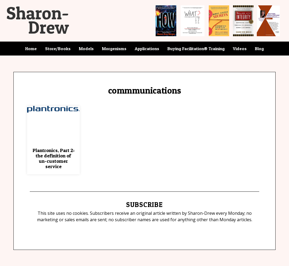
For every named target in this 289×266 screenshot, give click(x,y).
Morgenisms (114, 48)
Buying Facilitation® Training (196, 48)
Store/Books (58, 48)
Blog (259, 48)
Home (31, 48)
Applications (147, 48)
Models (86, 48)
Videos (240, 48)
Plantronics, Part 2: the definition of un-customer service (53, 158)
